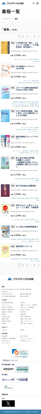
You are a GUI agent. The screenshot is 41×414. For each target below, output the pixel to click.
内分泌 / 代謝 (6, 316)
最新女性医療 (24, 296)
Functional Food (7, 294)
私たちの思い (24, 336)
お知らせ (4, 330)
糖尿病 (4, 314)
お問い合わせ (6, 341)
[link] (20, 353)
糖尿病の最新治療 (25, 294)
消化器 (23, 302)
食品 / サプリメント (27, 321)
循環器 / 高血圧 (6, 321)
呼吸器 (4, 323)
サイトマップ (6, 343)
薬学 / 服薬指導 (25, 316)
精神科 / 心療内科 (7, 312)
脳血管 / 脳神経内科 (8, 309)
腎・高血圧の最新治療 (9, 296)
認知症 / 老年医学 (7, 307)
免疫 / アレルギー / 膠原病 (29, 305)
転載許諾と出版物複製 (9, 338)
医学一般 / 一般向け (27, 323)
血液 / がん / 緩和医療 (27, 307)
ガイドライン (6, 305)
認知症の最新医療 (25, 289)
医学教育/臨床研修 (7, 302)
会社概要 (4, 336)
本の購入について (25, 341)
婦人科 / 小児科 (25, 309)
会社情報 (4, 333)
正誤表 (22, 330)
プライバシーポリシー (27, 338)
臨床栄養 (23, 314)
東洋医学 (23, 312)
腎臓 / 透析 (5, 319)
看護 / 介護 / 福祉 (26, 319)
